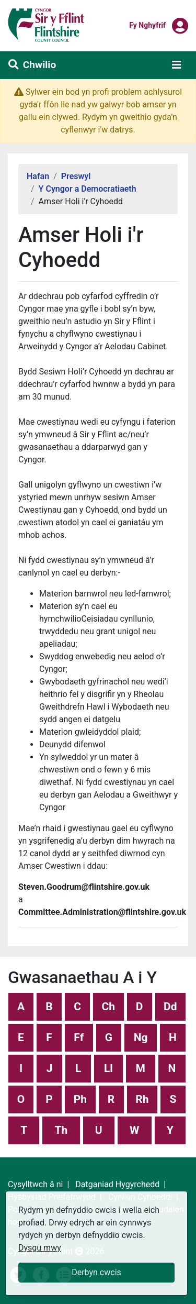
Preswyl (76, 176)
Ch (109, 1006)
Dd (170, 1006)
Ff (79, 1037)
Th (61, 1130)
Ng (141, 1037)
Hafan (38, 176)
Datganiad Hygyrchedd (117, 1184)
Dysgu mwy (39, 1248)
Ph (80, 1099)
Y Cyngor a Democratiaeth (87, 189)
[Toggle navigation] (177, 65)
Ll (108, 1068)
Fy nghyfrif (147, 24)
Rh (141, 1099)
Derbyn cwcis (96, 1272)
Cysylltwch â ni (35, 1184)
